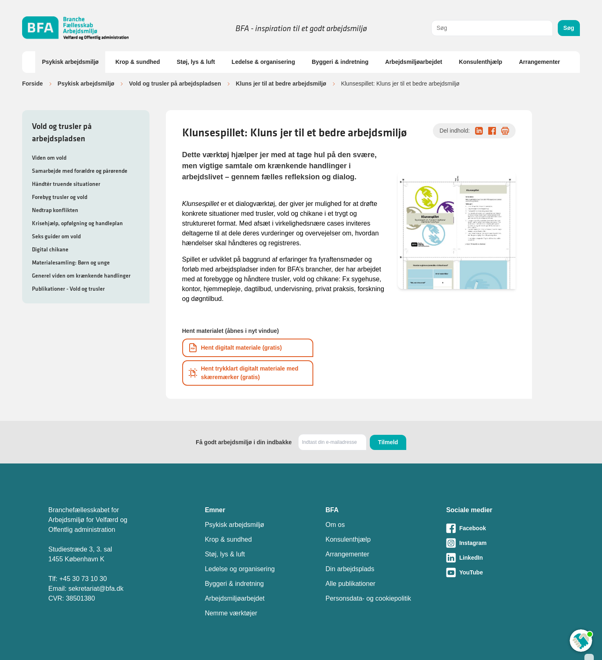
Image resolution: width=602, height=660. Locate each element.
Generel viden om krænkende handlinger (81, 275)
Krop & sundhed (137, 62)
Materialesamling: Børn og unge (71, 262)
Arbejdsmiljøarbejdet (413, 62)
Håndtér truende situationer (66, 184)
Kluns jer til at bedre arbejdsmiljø (281, 83)
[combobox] (492, 28)
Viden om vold (49, 157)
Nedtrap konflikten (55, 210)
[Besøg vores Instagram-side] (500, 543)
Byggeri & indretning (340, 62)
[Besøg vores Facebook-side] (500, 528)
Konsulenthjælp (480, 62)
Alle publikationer (351, 583)
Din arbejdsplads (350, 568)
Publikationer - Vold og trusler (68, 288)
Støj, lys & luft (196, 62)
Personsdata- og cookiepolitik (368, 598)
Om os (335, 524)
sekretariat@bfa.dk (96, 588)
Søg (569, 28)
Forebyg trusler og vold (59, 197)
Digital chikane (50, 249)
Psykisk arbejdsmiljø (70, 62)
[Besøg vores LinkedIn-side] (500, 558)
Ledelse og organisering (240, 568)
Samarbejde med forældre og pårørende (79, 170)
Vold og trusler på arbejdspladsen (175, 83)
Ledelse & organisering (263, 62)
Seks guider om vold (56, 236)
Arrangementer (539, 62)
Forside (32, 83)
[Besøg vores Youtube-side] (500, 572)
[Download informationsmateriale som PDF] (247, 348)
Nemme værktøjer (231, 613)
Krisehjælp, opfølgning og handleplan (77, 223)
